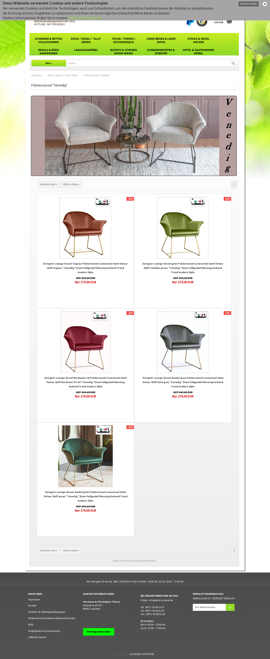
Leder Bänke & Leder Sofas (161, 40)
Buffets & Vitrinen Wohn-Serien (123, 51)
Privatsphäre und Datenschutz (44, 631)
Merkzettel (223, 10)
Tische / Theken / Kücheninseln (123, 40)
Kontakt (32, 605)
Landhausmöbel (86, 50)
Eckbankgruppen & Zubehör (161, 51)
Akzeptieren (248, 4)
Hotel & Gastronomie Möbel (198, 51)
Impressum (34, 599)
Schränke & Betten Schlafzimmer (48, 40)
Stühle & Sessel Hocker (198, 40)
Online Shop (123, 654)
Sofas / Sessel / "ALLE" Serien (86, 40)
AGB (30, 624)
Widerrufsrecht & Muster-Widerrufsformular (51, 618)
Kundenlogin (205, 10)
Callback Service (37, 637)
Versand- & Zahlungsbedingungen (46, 612)
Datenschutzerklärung (84, 18)
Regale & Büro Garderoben (48, 51)
